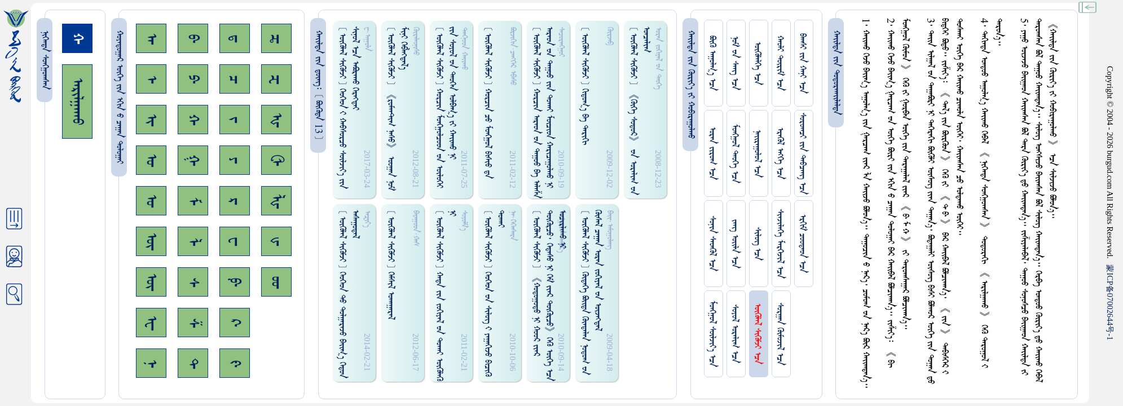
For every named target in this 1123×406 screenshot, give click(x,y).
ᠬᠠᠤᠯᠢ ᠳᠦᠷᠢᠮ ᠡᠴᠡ (779, 63)
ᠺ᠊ (234, 322)
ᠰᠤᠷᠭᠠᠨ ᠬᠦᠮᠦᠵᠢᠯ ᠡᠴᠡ (779, 334)
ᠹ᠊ (234, 282)
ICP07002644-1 (1110, 302)
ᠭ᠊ (193, 160)
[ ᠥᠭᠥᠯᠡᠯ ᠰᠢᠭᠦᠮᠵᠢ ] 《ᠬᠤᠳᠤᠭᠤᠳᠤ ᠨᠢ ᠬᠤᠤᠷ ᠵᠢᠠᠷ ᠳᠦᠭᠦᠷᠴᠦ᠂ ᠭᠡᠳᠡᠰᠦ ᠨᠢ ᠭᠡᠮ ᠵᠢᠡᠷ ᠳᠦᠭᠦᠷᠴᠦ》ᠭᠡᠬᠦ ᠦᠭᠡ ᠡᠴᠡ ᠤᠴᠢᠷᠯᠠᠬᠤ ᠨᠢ (549, 295)
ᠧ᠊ (151, 323)
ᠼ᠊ (276, 38)
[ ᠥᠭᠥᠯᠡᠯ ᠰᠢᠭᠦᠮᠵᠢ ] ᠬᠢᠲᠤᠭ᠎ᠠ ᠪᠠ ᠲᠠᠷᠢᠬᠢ (584, 86)
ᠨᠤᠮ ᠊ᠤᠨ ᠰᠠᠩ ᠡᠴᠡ (734, 63)
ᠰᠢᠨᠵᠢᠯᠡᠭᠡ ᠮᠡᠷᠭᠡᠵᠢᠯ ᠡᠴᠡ (779, 244)
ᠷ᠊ (234, 201)
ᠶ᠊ (234, 160)
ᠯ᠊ (193, 241)
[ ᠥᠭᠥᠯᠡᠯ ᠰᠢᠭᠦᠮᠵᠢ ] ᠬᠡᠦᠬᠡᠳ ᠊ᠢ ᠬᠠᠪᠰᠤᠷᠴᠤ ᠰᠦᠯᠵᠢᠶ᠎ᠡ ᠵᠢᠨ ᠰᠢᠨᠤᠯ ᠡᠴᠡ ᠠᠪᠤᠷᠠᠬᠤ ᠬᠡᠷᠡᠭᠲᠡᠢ (349, 108)
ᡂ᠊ (276, 282)
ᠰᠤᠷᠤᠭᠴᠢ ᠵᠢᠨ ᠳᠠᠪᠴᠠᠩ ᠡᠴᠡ (802, 154)
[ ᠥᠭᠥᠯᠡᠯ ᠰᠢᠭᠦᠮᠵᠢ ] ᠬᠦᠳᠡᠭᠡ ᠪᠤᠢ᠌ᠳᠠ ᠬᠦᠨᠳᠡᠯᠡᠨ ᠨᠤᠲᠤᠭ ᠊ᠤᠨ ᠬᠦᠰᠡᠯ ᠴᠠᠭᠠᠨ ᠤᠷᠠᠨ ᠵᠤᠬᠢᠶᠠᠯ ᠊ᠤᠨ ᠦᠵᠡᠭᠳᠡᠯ (591, 292)
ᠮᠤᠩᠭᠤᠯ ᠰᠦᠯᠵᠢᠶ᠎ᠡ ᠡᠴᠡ (712, 334)
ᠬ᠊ (193, 119)
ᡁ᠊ (276, 241)
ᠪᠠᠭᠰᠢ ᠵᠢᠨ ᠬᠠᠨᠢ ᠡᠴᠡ (802, 63)
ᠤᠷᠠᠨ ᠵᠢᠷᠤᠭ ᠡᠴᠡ (712, 153)
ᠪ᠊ (193, 38)
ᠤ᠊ (151, 201)
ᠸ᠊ (234, 241)
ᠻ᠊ (234, 363)
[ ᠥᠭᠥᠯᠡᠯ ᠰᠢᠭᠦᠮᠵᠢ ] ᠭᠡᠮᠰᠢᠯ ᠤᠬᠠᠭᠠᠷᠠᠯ (390, 265)
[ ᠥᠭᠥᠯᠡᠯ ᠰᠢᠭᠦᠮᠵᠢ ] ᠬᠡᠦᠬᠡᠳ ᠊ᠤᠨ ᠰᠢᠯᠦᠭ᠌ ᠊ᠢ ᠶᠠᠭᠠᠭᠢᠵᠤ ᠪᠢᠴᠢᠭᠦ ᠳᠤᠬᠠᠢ (494, 293)
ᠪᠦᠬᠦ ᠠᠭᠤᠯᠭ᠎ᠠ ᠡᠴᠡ (712, 63)
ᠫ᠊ (193, 79)
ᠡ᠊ (151, 79)
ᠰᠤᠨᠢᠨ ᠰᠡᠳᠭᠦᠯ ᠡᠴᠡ (712, 243)
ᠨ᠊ (151, 363)
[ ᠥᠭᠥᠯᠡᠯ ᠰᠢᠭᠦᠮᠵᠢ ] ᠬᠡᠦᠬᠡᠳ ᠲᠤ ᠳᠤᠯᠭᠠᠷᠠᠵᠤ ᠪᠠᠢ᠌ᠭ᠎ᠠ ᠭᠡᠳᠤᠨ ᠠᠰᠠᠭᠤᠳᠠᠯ (349, 294)
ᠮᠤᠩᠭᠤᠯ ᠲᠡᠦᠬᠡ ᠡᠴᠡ (734, 153)
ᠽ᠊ (276, 79)
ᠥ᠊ (151, 241)
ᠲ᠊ (193, 363)
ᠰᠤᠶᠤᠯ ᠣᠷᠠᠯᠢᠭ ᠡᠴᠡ (734, 333)
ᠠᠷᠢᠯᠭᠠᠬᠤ (77, 101)
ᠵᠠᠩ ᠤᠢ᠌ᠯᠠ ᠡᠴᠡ (734, 243)
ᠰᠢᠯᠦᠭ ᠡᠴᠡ (757, 244)
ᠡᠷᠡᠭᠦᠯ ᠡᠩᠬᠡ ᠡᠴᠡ (779, 153)
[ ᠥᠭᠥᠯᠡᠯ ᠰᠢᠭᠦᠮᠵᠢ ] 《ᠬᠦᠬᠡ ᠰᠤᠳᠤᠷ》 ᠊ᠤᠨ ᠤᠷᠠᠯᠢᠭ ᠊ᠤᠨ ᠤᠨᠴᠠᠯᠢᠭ (640, 111)
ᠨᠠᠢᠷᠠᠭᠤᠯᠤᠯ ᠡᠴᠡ (757, 154)
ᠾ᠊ (276, 120)
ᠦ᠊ (151, 281)
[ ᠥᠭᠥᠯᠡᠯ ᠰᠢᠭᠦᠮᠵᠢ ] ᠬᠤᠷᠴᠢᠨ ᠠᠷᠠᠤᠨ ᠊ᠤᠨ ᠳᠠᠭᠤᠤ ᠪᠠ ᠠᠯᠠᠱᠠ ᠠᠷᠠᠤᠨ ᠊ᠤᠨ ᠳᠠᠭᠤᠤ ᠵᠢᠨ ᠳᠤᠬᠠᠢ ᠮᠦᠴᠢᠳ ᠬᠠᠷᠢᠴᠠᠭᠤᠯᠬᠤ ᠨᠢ (543, 112)
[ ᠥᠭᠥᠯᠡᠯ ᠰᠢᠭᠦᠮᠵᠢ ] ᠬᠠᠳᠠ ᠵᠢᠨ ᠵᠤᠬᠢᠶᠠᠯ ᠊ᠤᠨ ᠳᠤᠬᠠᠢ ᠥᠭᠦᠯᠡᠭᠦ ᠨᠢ (446, 295)
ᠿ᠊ (276, 160)
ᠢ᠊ (151, 120)
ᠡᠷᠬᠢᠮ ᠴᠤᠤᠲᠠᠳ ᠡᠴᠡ (802, 243)
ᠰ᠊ (193, 282)
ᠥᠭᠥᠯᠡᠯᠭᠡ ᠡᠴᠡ (757, 63)
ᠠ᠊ (151, 38)
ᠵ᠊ (234, 119)
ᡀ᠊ (276, 201)
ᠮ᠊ (193, 201)
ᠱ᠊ (193, 323)
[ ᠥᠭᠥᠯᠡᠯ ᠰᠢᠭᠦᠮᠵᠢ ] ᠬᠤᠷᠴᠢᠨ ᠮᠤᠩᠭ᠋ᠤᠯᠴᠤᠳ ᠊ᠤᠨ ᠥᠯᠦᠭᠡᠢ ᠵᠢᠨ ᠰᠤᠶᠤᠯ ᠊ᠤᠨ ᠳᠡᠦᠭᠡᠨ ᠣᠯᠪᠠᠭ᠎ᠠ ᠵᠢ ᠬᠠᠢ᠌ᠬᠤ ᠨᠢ (446, 107)
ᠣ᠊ (151, 160)
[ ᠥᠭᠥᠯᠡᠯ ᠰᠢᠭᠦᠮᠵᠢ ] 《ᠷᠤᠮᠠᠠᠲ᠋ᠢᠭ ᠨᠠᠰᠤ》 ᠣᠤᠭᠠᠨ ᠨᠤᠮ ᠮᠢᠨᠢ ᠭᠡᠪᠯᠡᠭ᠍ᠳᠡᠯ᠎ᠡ (397, 109)
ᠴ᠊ (234, 79)
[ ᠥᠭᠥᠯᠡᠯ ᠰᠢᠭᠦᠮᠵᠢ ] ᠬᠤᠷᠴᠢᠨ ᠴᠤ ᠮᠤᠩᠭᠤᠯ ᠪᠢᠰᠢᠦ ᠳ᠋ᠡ (487, 103)
